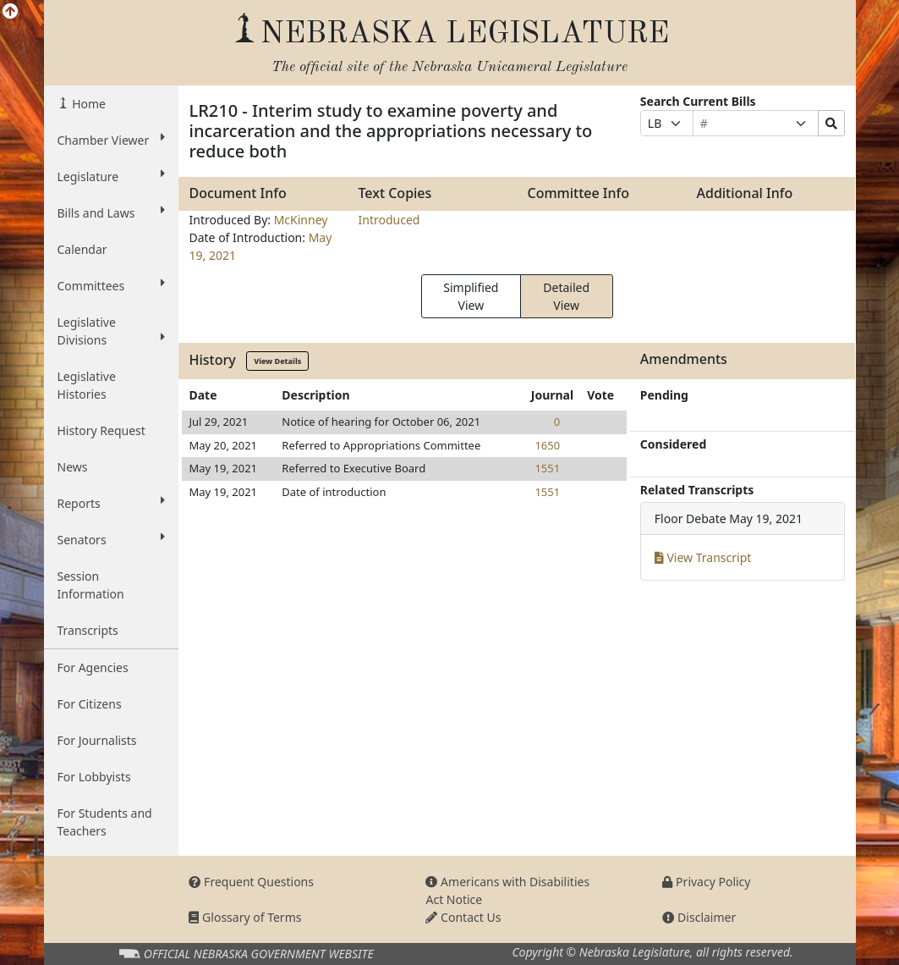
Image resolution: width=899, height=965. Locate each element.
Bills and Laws (112, 212)
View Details (277, 361)
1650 (547, 445)
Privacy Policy (706, 882)
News (73, 467)
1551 (547, 468)
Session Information (91, 585)
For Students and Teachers (105, 822)
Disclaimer (699, 917)
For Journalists (97, 740)
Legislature (112, 176)
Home (87, 104)
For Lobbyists (94, 777)
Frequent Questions (251, 882)
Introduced (388, 220)
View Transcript (703, 557)
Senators (112, 539)
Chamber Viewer (112, 139)
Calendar (82, 249)
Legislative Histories (87, 385)
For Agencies (93, 667)
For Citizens (90, 704)
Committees (112, 285)
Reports (112, 502)
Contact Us (463, 917)
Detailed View (566, 296)
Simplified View (470, 296)
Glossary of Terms (245, 917)
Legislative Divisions (112, 331)
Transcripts (88, 630)
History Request (101, 430)
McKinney (301, 220)
